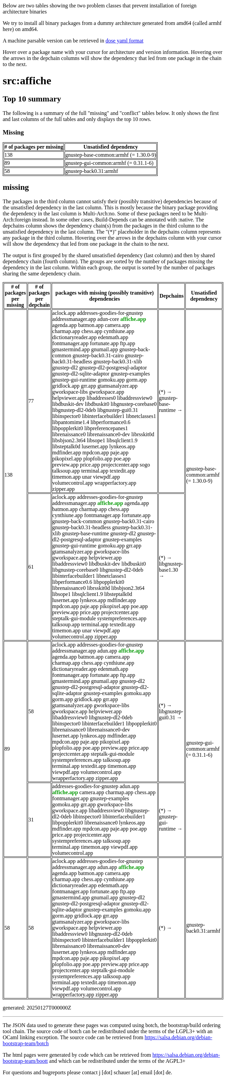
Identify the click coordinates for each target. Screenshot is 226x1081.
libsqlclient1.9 (122, 440)
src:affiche (27, 80)
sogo (145, 465)
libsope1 (96, 440)
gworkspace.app (106, 392)
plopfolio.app (97, 458)
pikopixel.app (67, 458)
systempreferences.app (121, 618)
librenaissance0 (69, 434)
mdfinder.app (66, 452)
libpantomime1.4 (70, 422)
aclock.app (64, 313)
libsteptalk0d (66, 446)
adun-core (108, 319)
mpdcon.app (95, 452)
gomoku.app (111, 380)
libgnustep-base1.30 (171, 567)
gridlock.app (66, 386)
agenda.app (64, 325)
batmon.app (91, 325)
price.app (90, 465)
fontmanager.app (70, 343)
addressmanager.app (74, 319)
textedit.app (122, 471)
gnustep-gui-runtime (74, 380)
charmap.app (66, 331)
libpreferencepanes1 (106, 428)
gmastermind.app (71, 349)
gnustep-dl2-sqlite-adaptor (81, 374)
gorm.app (136, 380)
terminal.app (94, 471)
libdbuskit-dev (68, 404)
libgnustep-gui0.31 (117, 410)
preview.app (65, 465)
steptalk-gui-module (74, 618)
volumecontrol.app (72, 483)
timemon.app (66, 477)
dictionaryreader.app (74, 337)
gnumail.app (104, 349)
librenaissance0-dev (108, 434)
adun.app (107, 651)
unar (87, 477)
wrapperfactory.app (115, 483)
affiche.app (133, 319)
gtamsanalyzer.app (117, 386)
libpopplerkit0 (67, 428)
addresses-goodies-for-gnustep (110, 313)
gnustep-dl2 (65, 367)
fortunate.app (104, 343)
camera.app (117, 325)
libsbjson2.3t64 (69, 440)
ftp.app (127, 343)
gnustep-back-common (77, 521)
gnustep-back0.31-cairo (98, 355)
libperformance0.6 (110, 422)
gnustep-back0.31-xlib (117, 361)
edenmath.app (113, 337)
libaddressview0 (134, 398)
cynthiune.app (119, 331)
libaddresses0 (101, 398)
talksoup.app (66, 471)
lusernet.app (95, 446)
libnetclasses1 (141, 416)
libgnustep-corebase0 (134, 404)
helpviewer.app (68, 398)
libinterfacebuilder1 (103, 416)
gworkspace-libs (70, 392)
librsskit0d (142, 434)
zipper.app (63, 489)
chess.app (92, 331)
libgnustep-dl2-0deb (74, 410)
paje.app (119, 452)
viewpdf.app (106, 477)
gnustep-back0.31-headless (81, 527)
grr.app (88, 386)
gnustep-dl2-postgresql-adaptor (113, 367)
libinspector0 (66, 416)
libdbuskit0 (97, 404)
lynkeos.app (122, 446)
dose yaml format (124, 40)
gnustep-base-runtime (168, 404)
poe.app (122, 458)
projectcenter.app (119, 465)
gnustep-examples (130, 374)
